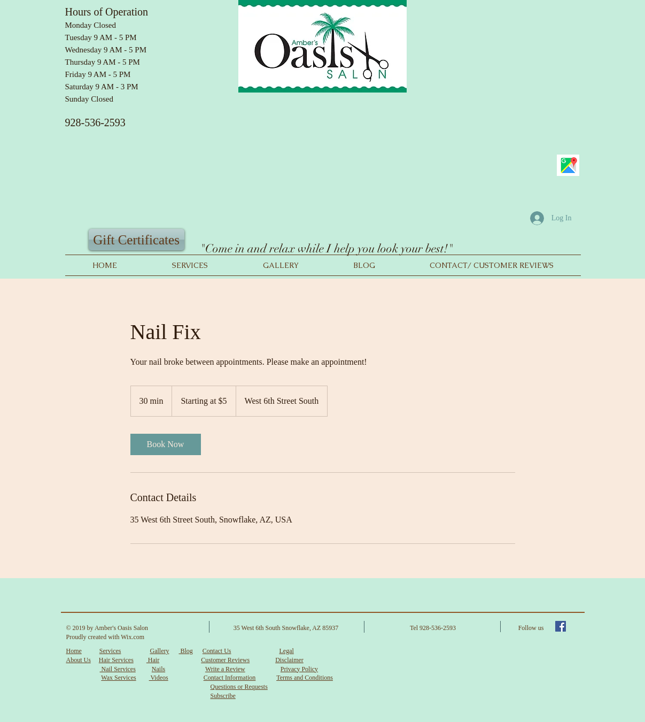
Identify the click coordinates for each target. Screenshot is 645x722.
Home (74, 651)
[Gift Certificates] (136, 239)
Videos (158, 677)
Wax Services (118, 677)
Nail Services (118, 669)
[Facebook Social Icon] (560, 626)
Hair (152, 660)
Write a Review (225, 669)
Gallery (159, 651)
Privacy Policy (299, 669)
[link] (165, 444)
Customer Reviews (225, 660)
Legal (286, 651)
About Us (78, 660)
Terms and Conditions (304, 677)
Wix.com (132, 637)
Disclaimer (289, 660)
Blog (185, 651)
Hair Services (116, 660)
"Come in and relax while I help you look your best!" (326, 248)
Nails (158, 669)
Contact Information (230, 677)
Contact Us (217, 651)
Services (110, 651)
